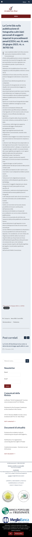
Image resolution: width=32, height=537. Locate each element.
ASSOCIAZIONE (16, 480)
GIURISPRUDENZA (12, 483)
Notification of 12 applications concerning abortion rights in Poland (14, 440)
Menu (24, 2)
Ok (10, 533)
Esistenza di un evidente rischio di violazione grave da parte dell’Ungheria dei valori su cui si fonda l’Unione (15, 433)
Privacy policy (18, 533)
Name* (12, 374)
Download (6, 307)
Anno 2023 (14, 318)
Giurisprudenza (7, 322)
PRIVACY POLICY (18, 485)
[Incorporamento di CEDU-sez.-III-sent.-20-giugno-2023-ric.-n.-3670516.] (16, 278)
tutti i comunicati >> (10, 421)
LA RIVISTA (8, 480)
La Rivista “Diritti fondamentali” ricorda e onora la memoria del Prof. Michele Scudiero (16, 401)
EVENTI (11, 485)
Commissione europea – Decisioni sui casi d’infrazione (16, 448)
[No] (30, 530)
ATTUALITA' (21, 483)
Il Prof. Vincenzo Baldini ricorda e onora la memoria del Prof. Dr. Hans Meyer (15, 415)
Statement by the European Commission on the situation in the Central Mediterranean (15, 408)
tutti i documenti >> (9, 453)
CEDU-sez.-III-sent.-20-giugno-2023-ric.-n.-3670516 (13, 305)
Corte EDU (20, 318)
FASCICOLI (23, 480)
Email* (12, 380)
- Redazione (16, 322)
